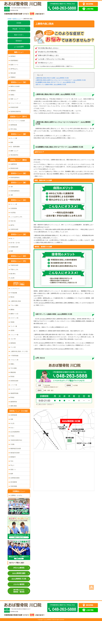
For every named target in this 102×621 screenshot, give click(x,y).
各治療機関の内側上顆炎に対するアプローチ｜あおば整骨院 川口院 (55, 82)
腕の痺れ (13, 273)
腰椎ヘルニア (14, 150)
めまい (12, 427)
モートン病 (13, 204)
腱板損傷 (13, 372)
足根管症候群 (14, 229)
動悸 (11, 473)
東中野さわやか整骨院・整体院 (18, 591)
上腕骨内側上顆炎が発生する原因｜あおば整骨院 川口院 (52, 78)
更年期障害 (13, 482)
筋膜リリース (14, 64)
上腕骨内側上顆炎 (15, 301)
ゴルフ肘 (13, 339)
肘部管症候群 (14, 380)
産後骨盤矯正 (14, 60)
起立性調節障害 (15, 432)
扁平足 (12, 225)
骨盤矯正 (13, 77)
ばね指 (12, 278)
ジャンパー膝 (14, 334)
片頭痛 (12, 444)
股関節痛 (13, 343)
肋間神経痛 (13, 125)
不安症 (12, 436)
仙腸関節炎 (13, 164)
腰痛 (11, 142)
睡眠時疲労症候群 (15, 448)
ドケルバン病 (14, 360)
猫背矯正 (13, 56)
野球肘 (12, 397)
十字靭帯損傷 (14, 355)
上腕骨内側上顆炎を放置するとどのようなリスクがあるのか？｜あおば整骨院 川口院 (60, 80)
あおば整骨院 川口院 (19, 579)
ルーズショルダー (15, 389)
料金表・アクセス (19, 29)
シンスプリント (15, 288)
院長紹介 (19, 41)
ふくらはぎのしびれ (16, 216)
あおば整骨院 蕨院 (18, 573)
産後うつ (13, 469)
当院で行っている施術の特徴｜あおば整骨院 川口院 (50, 84)
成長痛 (12, 330)
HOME (9, 18)
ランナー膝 (13, 326)
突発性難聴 (13, 486)
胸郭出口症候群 (15, 86)
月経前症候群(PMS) (16, 440)
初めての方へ (19, 35)
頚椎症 (12, 94)
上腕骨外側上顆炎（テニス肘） (19, 351)
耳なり (12, 465)
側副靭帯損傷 (14, 393)
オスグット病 (14, 318)
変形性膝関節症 (15, 191)
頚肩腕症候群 (14, 247)
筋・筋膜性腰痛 (15, 146)
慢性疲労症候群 (15, 452)
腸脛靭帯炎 (13, 401)
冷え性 (12, 423)
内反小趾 (13, 221)
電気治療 (13, 73)
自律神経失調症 (15, 478)
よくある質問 (19, 47)
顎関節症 (13, 90)
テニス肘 (13, 347)
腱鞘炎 (12, 309)
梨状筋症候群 (14, 168)
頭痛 (11, 419)
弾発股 (12, 322)
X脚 (11, 186)
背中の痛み (13, 129)
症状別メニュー (17, 18)
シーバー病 (13, 385)
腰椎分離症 (13, 406)
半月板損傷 (13, 292)
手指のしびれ (14, 269)
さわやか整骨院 (18, 584)
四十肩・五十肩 (15, 242)
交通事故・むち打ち (16, 495)
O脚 (11, 195)
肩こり (12, 238)
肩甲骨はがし (14, 69)
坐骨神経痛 (13, 415)
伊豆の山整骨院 (18, 568)
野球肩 (12, 376)
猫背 (11, 251)
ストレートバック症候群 (17, 120)
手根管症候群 (14, 265)
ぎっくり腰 (13, 138)
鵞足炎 (12, 297)
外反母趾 (13, 212)
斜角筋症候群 (14, 107)
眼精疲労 (13, 457)
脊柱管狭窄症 (14, 155)
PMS (11, 461)
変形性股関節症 (15, 177)
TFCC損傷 (13, 368)
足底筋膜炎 (13, 208)
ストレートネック (15, 103)
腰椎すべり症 (14, 313)
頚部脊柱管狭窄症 (15, 111)
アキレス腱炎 (14, 305)
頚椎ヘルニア (14, 99)
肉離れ (12, 364)
